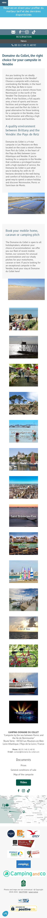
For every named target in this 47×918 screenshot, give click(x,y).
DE (38, 18)
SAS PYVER (23, 892)
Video (23, 782)
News (23, 41)
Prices (23, 765)
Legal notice (33, 892)
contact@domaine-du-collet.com (26, 752)
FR (27, 18)
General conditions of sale (23, 770)
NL (44, 18)
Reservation (23, 37)
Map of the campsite (23, 774)
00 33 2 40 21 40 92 (23, 45)
